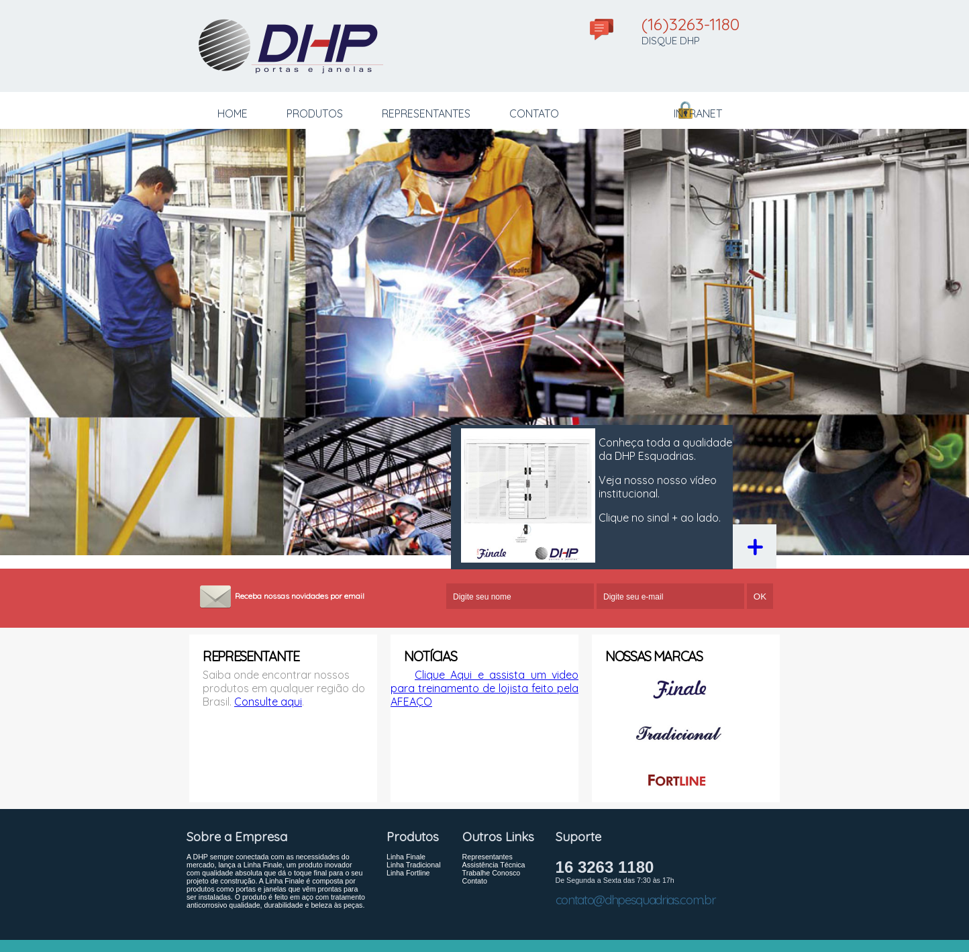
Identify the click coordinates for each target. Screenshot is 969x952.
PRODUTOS (315, 113)
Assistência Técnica (493, 865)
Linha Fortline (408, 873)
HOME (232, 113)
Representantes (487, 857)
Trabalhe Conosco (491, 873)
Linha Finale (406, 857)
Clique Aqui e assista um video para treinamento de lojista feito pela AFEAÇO (484, 688)
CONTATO (534, 113)
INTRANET (698, 113)
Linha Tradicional (414, 865)
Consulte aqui (268, 701)
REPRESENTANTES (426, 113)
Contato (474, 881)
